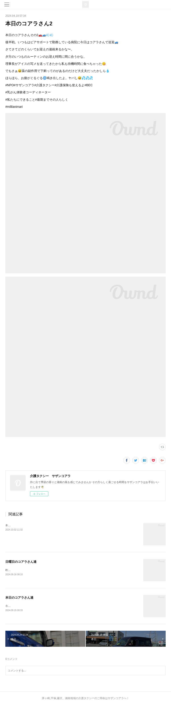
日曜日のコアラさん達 (21, 561)
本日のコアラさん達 (19, 598)
